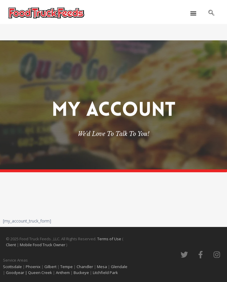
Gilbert (50, 266)
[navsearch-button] (211, 13)
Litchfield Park (106, 272)
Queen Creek (40, 272)
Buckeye (81, 272)
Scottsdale (12, 266)
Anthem (63, 272)
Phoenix (33, 266)
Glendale (119, 266)
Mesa (102, 266)
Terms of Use (109, 238)
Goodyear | (16, 272)
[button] (193, 13)
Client (11, 244)
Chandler (85, 266)
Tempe (66, 266)
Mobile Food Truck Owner (42, 244)
